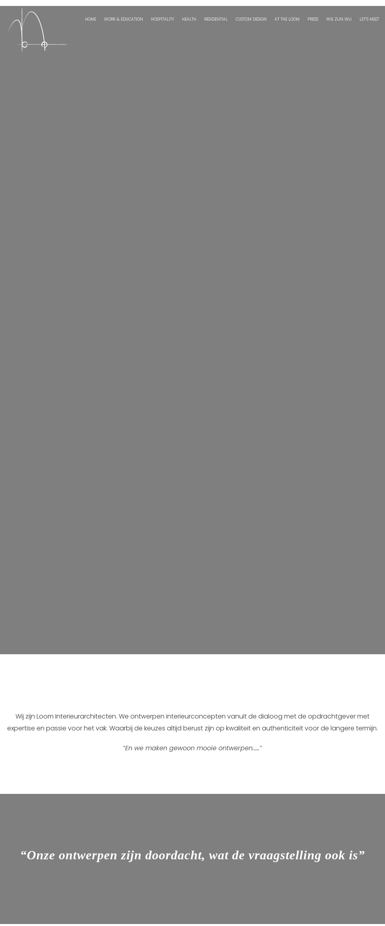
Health (189, 19)
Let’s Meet (369, 19)
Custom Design (251, 19)
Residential (216, 19)
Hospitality (162, 19)
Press (313, 19)
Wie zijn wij (339, 19)
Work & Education (123, 19)
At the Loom (287, 19)
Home (90, 19)
